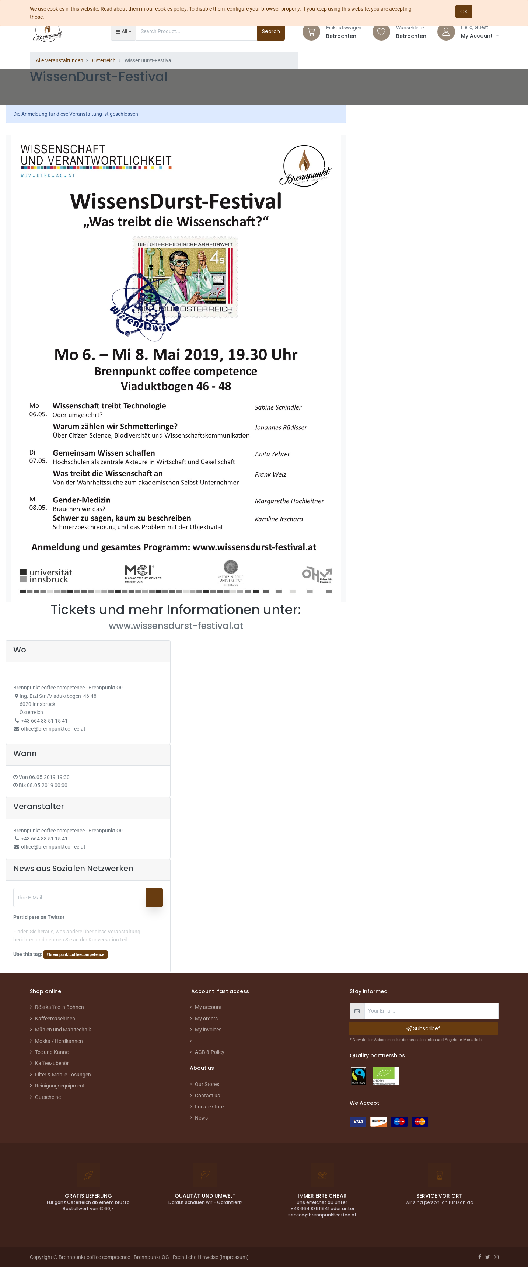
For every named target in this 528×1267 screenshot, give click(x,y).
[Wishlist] (381, 32)
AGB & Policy (209, 1052)
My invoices (208, 1030)
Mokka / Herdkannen (59, 1041)
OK (464, 11)
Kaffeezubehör (52, 1063)
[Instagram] (496, 1257)
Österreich (104, 60)
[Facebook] (479, 1257)
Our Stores (207, 1084)
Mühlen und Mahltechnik (63, 1030)
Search (271, 31)
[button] (123, 31)
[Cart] (311, 32)
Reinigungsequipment (60, 1086)
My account (208, 1007)
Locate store (209, 1107)
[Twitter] (487, 1257)
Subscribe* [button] (423, 1028)
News (201, 1118)
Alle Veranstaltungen (59, 60)
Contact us (207, 1096)
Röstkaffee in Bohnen (59, 1007)
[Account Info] (480, 36)
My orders (206, 1018)
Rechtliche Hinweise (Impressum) (211, 1257)
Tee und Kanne (52, 1052)
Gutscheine (48, 1097)
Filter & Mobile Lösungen (63, 1075)
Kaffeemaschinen (55, 1018)
